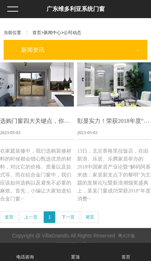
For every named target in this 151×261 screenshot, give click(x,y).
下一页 (68, 217)
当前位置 (12, 32)
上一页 (30, 217)
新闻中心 (52, 32)
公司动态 (72, 32)
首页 (36, 32)
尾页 (90, 217)
